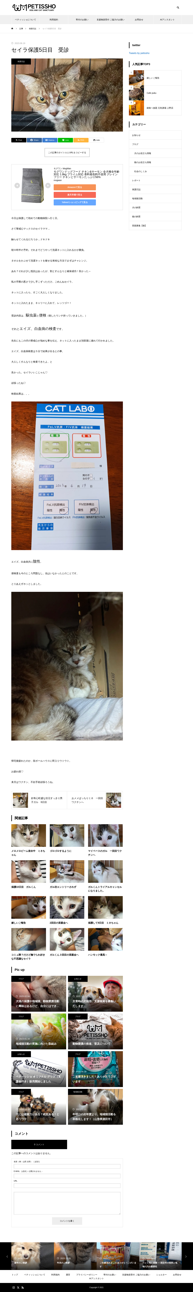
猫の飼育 (136, 216)
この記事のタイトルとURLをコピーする (67, 152)
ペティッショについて (25, 19)
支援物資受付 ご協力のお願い (111, 19)
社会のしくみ (140, 171)
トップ (15, 1274)
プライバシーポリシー (86, 1274)
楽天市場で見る (74, 195)
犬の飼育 (136, 207)
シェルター (161, 1274)
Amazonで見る (75, 187)
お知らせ (77, 979)
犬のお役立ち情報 (142, 153)
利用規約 (54, 19)
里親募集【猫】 (139, 225)
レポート (136, 180)
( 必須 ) (27, 1162)
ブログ (21, 979)
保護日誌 (21, 61)
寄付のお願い (82, 19)
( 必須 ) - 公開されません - (28, 1171)
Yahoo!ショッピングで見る (75, 202)
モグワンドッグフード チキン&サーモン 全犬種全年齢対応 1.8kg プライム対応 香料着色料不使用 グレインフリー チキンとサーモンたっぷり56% (86, 174)
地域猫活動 (77, 1092)
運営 (68, 1274)
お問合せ (139, 19)
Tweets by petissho (139, 53)
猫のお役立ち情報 (142, 162)
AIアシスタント (167, 19)
